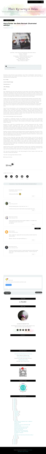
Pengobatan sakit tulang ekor (15, 189)
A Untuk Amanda (17, 422)
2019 (14, 406)
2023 (14, 402)
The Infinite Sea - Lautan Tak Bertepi (21, 431)
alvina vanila (12, 231)
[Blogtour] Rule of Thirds (23, 359)
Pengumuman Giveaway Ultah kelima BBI (22, 424)
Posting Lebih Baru (7, 293)
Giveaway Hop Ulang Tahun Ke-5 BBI (21, 426)
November (16, 412)
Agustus (16, 415)
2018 (14, 407)
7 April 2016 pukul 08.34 (13, 203)
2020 (14, 405)
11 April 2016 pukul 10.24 (13, 247)
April (15, 420)
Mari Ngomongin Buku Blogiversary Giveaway (23, 353)
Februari (16, 437)
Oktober (16, 413)
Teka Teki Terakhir (17, 425)
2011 (14, 443)
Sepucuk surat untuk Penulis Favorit (21, 430)
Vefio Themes (29, 449)
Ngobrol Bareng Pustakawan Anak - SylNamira (23, 421)
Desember (16, 411)
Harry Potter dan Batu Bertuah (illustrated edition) (23, 434)
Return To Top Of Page (23, 451)
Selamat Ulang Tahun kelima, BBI (20, 428)
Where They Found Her (18, 429)
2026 (14, 398)
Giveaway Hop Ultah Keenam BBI (23, 356)
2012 (14, 442)
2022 (14, 403)
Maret (15, 435)
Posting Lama (39, 292)
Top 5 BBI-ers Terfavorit (18, 432)
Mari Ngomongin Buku (23, 9)
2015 (14, 439)
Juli (15, 416)
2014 (14, 440)
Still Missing (16, 423)
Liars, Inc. (16, 433)
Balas (33, 210)
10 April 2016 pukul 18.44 (13, 232)
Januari (15, 438)
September (16, 414)
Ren (10, 202)
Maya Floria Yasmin (13, 216)
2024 (14, 401)
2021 (14, 404)
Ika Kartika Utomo (13, 246)
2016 (14, 410)
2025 (14, 400)
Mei (15, 419)
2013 (14, 441)
